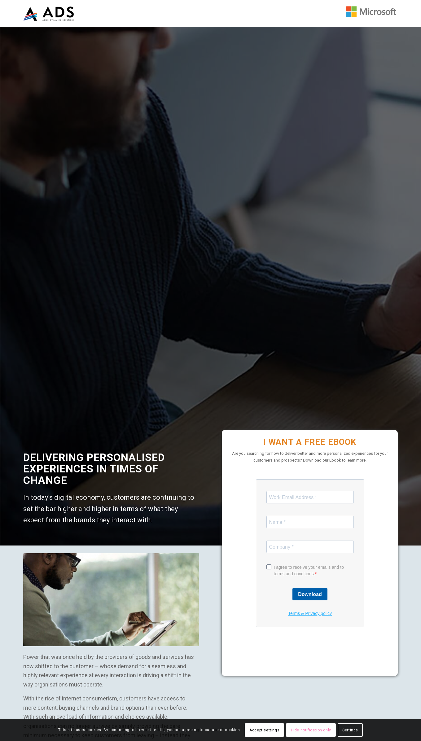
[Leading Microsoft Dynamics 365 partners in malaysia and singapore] (372, 11)
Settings (350, 730)
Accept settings (264, 730)
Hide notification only (311, 730)
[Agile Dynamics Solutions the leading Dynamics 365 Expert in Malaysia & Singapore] (49, 13)
